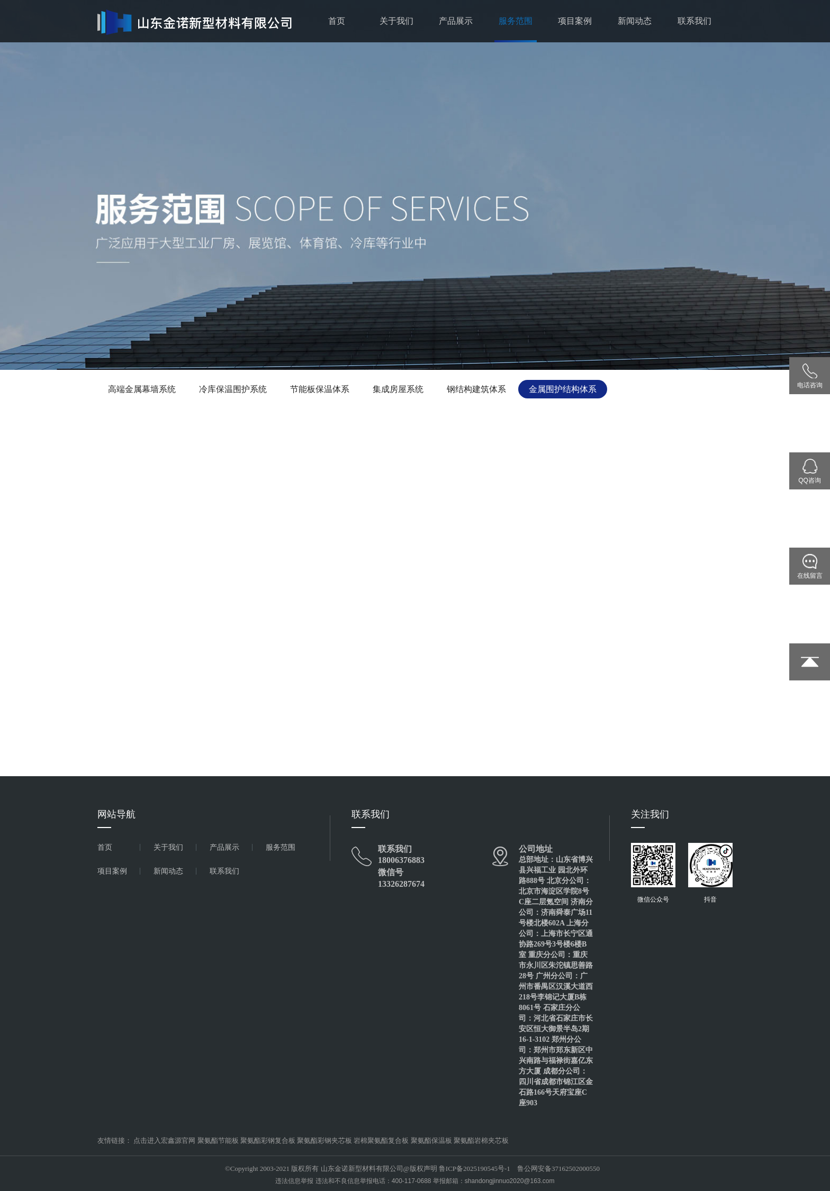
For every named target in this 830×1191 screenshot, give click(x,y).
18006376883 (401, 860)
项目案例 (575, 20)
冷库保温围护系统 (233, 389)
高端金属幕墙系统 (142, 389)
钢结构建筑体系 (476, 389)
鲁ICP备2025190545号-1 (474, 1168)
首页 (336, 20)
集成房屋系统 (398, 389)
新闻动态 (635, 20)
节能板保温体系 (319, 389)
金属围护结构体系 (563, 389)
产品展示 (456, 20)
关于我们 (396, 20)
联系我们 (694, 20)
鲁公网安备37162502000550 (558, 1168)
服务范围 (516, 20)
